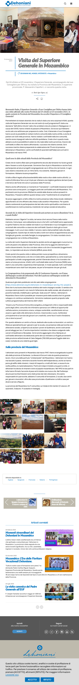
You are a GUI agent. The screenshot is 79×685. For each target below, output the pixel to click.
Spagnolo (21, 470)
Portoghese (53, 470)
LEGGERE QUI (12, 675)
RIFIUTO (47, 679)
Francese (32, 470)
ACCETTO (32, 679)
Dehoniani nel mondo (28, 73)
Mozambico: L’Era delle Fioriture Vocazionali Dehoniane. (24, 550)
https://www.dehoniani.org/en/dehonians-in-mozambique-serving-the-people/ (38, 285)
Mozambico (52, 73)
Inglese (10, 470)
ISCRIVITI (19, 621)
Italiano (42, 470)
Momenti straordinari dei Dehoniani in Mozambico (20, 524)
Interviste (42, 73)
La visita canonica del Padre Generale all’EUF (21, 578)
